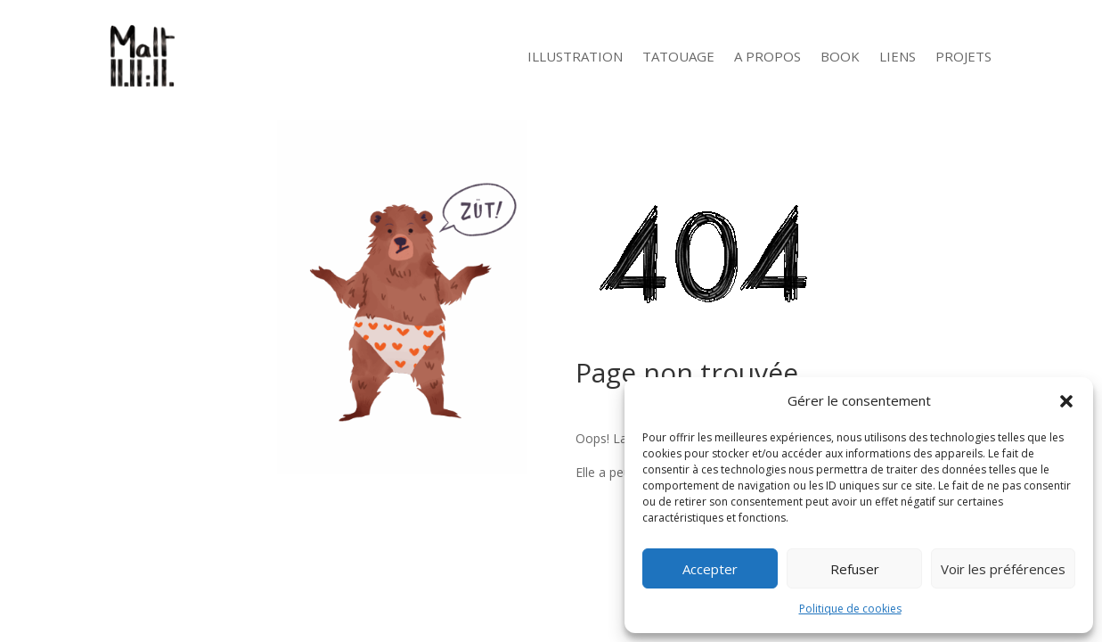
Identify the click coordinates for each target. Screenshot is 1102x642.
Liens (897, 56)
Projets (963, 56)
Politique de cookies (850, 608)
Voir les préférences (1003, 569)
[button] (1066, 401)
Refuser (854, 569)
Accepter (710, 569)
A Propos (767, 56)
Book (840, 56)
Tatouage (678, 56)
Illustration (575, 56)
